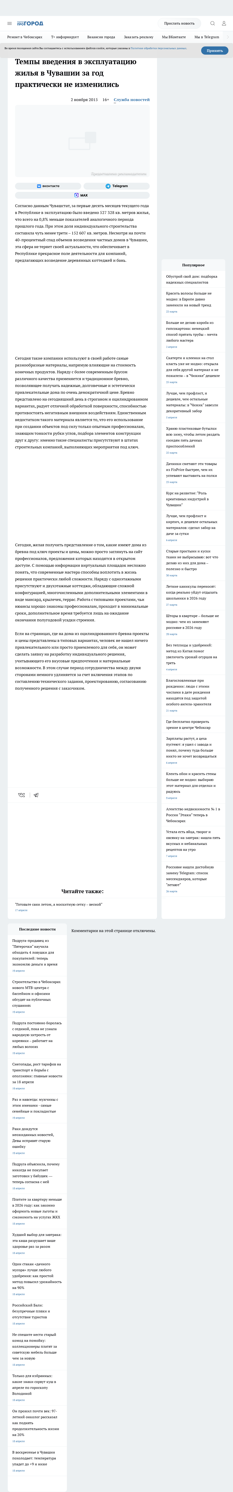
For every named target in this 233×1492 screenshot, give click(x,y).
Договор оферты (59, 1334)
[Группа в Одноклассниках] (141, 1295)
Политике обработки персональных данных (158, 48)
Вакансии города (101, 37)
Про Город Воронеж (20, 1294)
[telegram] (37, 795)
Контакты (95, 1328)
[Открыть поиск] (212, 23)
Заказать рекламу (139, 37)
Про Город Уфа (95, 1300)
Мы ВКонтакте (174, 37)
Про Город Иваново (59, 1294)
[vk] (22, 795)
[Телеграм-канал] (117, 186)
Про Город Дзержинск (61, 1306)
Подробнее (216, 1415)
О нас (52, 1328)
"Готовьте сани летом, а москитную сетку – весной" (82, 907)
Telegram (13, 1328)
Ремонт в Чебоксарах (25, 37)
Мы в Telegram (207, 37)
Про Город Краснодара (22, 1311)
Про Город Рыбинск (59, 1300)
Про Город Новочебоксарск (25, 1288)
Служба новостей (132, 99)
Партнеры (95, 1344)
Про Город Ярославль (100, 1294)
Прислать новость (179, 23)
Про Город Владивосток (101, 1306)
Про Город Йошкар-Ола (101, 1288)
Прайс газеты (16, 1344)
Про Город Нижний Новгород (27, 1306)
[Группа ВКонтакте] (48, 186)
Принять (215, 50)
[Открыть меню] (9, 23)
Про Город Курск (18, 1300)
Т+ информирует (65, 37)
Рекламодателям (59, 1344)
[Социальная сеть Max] (82, 195)
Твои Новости (56, 1288)
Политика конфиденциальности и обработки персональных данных (51, 1421)
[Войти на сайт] (223, 23)
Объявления (15, 1334)
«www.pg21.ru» (39, 1353)
